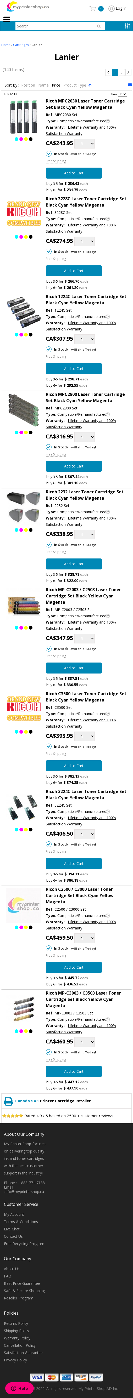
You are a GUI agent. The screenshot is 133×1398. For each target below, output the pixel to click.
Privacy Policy (15, 1359)
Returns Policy (16, 1323)
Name (44, 85)
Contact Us (13, 1236)
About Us (12, 1268)
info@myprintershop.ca (24, 1191)
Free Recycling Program (24, 1243)
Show (113, 94)
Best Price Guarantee (22, 1283)
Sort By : (12, 85)
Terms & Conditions (21, 1221)
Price (56, 85)
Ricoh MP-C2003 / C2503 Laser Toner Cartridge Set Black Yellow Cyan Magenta (83, 596)
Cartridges (21, 45)
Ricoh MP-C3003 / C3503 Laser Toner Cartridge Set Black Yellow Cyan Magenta (83, 999)
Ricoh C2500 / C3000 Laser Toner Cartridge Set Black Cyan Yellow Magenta (80, 895)
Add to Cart (74, 173)
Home (5, 45)
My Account (14, 1214)
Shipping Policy (16, 1330)
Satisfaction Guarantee (23, 1352)
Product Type (75, 85)
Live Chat (12, 1228)
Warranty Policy (17, 1338)
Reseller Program (18, 1298)
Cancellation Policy (20, 1345)
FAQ (7, 1276)
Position (28, 85)
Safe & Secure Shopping (24, 1290)
